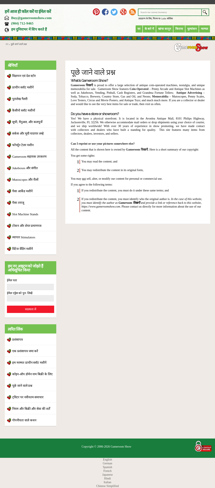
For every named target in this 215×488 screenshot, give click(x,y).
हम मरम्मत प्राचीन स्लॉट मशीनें (29, 362)
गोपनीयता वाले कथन (24, 420)
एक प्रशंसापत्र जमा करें (25, 351)
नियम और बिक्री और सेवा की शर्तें (31, 408)
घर (139, 28)
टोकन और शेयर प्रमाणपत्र (26, 225)
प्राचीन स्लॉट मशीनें (23, 87)
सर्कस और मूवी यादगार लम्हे (28, 133)
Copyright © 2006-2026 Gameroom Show (106, 446)
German (107, 463)
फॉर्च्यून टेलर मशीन (23, 145)
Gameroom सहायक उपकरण (29, 156)
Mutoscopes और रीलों (25, 179)
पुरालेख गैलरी (20, 99)
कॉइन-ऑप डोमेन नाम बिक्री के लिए (32, 374)
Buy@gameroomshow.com (31, 18)
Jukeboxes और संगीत (25, 168)
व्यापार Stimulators (23, 237)
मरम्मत (204, 28)
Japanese (107, 474)
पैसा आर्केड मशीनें (22, 191)
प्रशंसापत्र (17, 339)
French (108, 470)
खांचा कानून (164, 28)
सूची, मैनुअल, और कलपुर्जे (27, 122)
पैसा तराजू (18, 202)
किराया (179, 28)
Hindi (107, 478)
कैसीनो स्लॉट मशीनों (23, 110)
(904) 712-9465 (22, 23)
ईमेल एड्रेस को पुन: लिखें (19, 293)
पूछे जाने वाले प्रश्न (22, 385)
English (107, 459)
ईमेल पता (12, 280)
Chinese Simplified (107, 486)
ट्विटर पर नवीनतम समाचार (27, 397)
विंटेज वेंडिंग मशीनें (22, 248)
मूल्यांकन (192, 28)
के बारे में (149, 28)
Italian (107, 482)
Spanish (107, 467)
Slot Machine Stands (25, 214)
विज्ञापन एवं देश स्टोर (24, 76)
